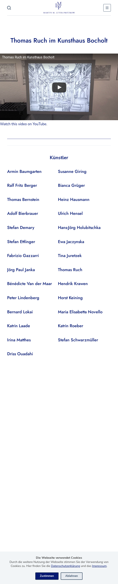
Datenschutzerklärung (65, 566)
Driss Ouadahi (20, 354)
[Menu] (107, 8)
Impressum (99, 566)
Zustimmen (47, 576)
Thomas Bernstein (23, 199)
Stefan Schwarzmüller (78, 340)
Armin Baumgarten (24, 171)
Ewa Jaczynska (71, 242)
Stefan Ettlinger (21, 242)
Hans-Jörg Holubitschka (79, 228)
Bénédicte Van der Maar (29, 284)
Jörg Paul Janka (21, 270)
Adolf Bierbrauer (22, 213)
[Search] (9, 8)
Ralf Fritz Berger (22, 185)
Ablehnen (71, 576)
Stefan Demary (20, 228)
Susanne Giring (72, 171)
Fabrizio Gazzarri (23, 256)
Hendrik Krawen (73, 284)
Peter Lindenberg (23, 298)
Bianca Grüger (71, 185)
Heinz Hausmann (73, 199)
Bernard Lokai (20, 312)
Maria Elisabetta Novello (80, 312)
